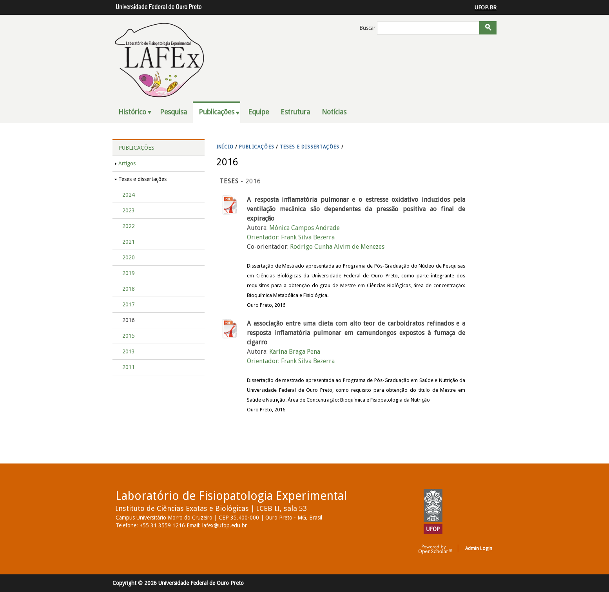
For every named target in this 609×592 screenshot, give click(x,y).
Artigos (127, 163)
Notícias (334, 112)
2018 (128, 289)
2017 (128, 304)
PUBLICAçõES (256, 147)
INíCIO (225, 147)
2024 (128, 195)
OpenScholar (435, 550)
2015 (128, 336)
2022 (128, 226)
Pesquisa (173, 112)
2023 (128, 210)
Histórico (132, 112)
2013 (128, 351)
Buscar (368, 28)
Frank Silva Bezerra (308, 237)
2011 (128, 367)
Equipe (258, 112)
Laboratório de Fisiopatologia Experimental (231, 496)
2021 (128, 242)
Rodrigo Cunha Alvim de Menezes (337, 246)
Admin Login (478, 548)
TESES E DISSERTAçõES (310, 147)
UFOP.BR (486, 7)
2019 (128, 273)
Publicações (216, 112)
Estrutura (295, 112)
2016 (128, 320)
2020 (128, 257)
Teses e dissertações (142, 179)
